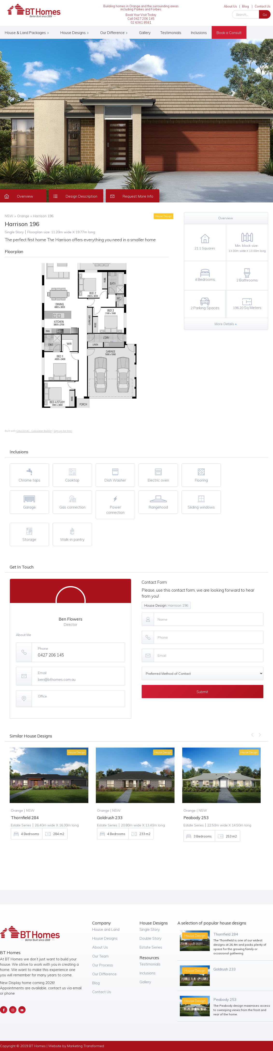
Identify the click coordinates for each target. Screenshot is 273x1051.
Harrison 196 (43, 216)
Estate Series (151, 947)
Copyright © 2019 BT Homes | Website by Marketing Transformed (52, 1046)
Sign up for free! (63, 430)
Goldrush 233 (224, 969)
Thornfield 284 (225, 934)
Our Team (100, 956)
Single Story (150, 929)
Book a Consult (229, 32)
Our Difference (104, 974)
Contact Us (263, 6)
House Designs (105, 938)
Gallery (145, 32)
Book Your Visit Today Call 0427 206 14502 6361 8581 (141, 18)
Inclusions (199, 32)
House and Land (105, 929)
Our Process (102, 965)
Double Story (150, 938)
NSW (9, 216)
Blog (245, 6)
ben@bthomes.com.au (57, 679)
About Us (230, 6)
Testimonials (170, 32)
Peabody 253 (224, 999)
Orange (23, 216)
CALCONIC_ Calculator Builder (34, 430)
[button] (28, 32)
